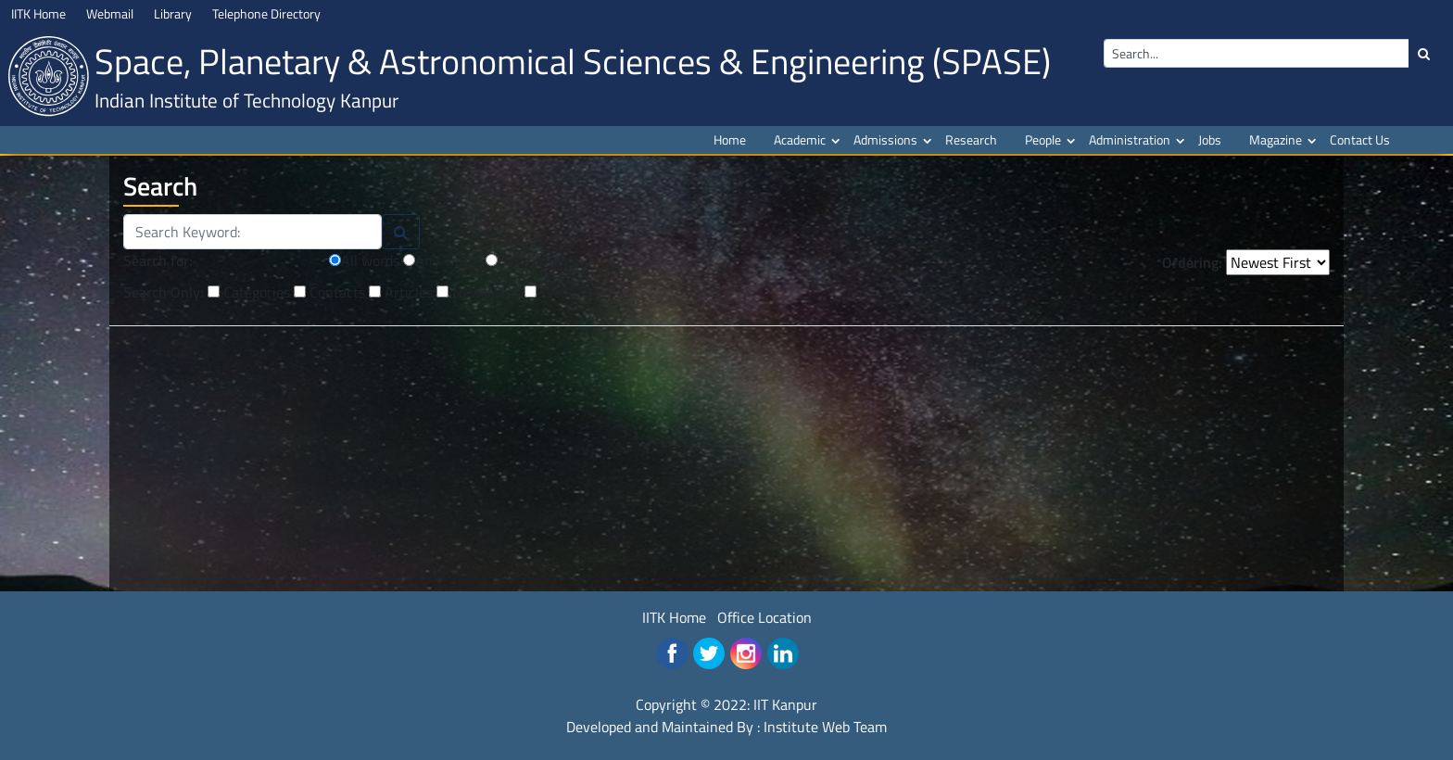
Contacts (329, 291)
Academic (800, 139)
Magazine (1275, 139)
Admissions (885, 139)
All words (364, 260)
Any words (442, 260)
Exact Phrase (532, 260)
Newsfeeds (478, 291)
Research (971, 139)
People (1043, 139)
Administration (1129, 139)
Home (730, 139)
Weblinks (561, 291)
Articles (401, 291)
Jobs (1209, 139)
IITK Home (674, 617)
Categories (249, 291)
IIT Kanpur (785, 704)
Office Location (764, 617)
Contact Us (1360, 139)
